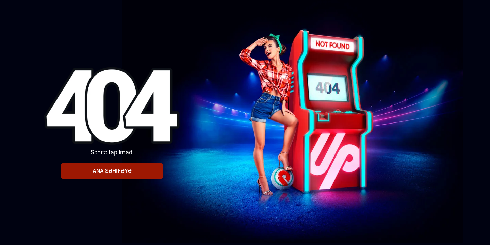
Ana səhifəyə (112, 171)
